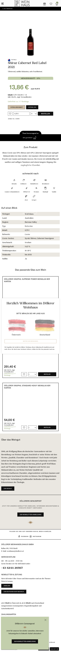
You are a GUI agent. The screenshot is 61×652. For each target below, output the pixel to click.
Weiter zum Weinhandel (30, 341)
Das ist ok (54, 649)
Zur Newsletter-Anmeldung (25, 641)
